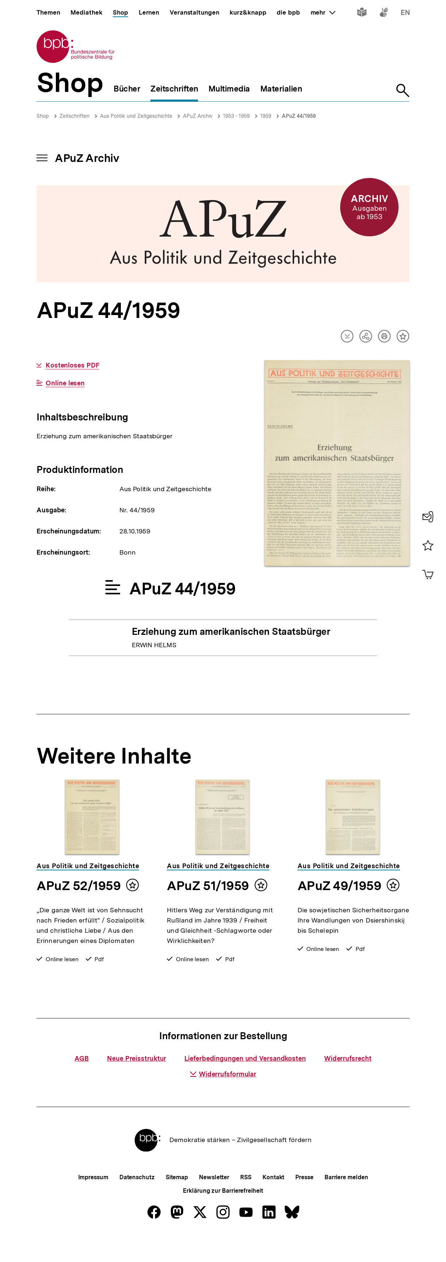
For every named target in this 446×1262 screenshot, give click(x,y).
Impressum (93, 1201)
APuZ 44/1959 (299, 116)
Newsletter (214, 1201)
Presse (304, 1201)
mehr (323, 12)
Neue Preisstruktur (136, 1082)
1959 (265, 116)
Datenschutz (137, 1201)
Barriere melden (346, 1201)
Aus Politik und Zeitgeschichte (136, 116)
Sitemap (177, 1201)
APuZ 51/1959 (208, 885)
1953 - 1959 (236, 116)
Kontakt (273, 1201)
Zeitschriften (74, 116)
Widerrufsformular (223, 1098)
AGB (81, 1082)
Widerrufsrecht (348, 1082)
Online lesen (65, 383)
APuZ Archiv (197, 116)
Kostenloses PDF (72, 365)
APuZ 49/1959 (339, 885)
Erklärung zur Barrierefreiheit (223, 1214)
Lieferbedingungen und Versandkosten (245, 1082)
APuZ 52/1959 (78, 885)
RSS (245, 1201)
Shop (42, 116)
